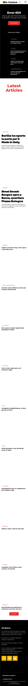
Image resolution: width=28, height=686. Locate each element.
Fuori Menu (13, 39)
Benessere (5, 526)
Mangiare (13, 48)
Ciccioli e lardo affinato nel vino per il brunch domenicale (18, 73)
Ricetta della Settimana (16, 68)
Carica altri (14, 613)
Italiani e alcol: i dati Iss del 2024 (12, 528)
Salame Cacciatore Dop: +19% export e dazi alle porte (17, 62)
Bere (3, 405)
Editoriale (5, 604)
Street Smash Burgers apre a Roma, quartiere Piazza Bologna (18, 52)
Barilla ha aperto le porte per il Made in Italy (18, 42)
